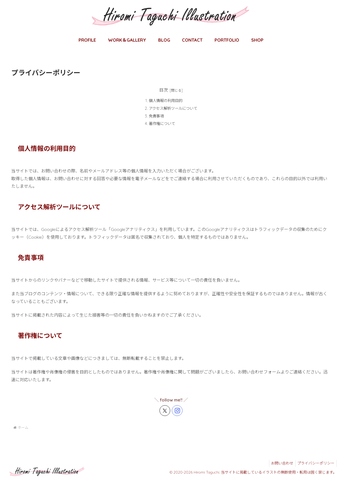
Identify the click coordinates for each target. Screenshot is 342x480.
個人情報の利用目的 (165, 100)
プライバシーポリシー (315, 463)
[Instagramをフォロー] (177, 410)
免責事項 (156, 116)
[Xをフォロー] (165, 410)
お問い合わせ (279, 463)
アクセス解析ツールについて (173, 108)
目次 (163, 90)
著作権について (162, 123)
